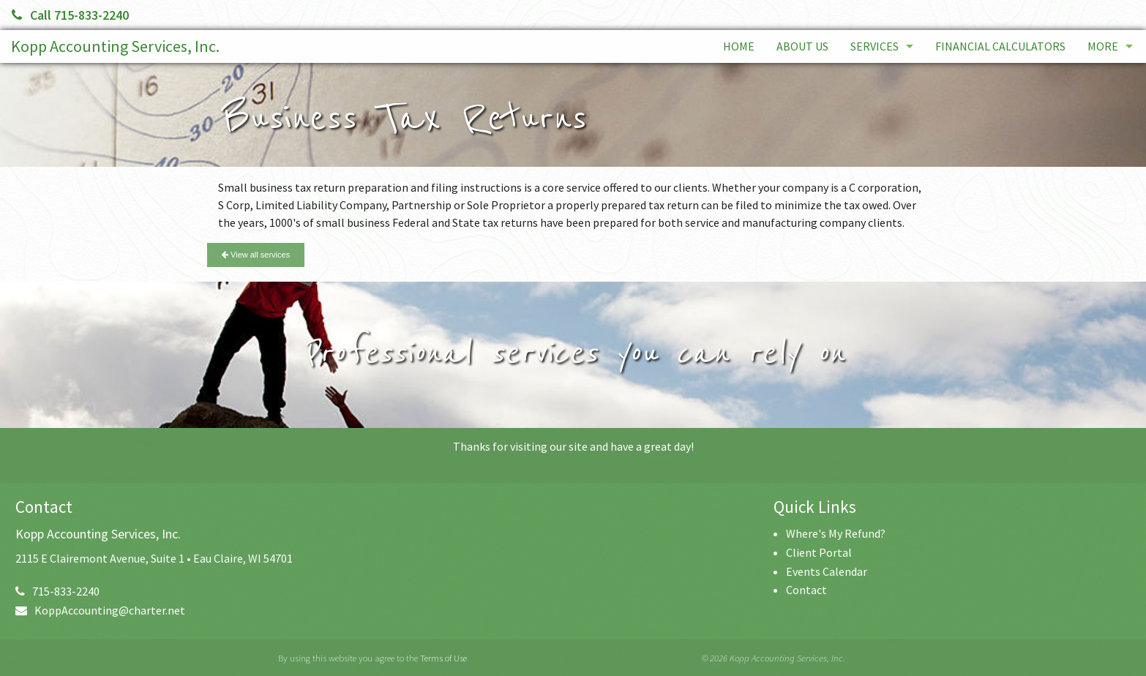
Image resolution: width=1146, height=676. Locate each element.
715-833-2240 (57, 591)
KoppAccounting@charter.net (100, 610)
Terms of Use (443, 658)
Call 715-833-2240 (70, 15)
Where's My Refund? (835, 533)
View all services (256, 254)
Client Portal (819, 552)
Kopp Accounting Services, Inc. (115, 46)
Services (874, 46)
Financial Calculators (1000, 46)
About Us (802, 46)
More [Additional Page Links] (1102, 46)
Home (738, 46)
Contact (806, 589)
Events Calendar (826, 571)
